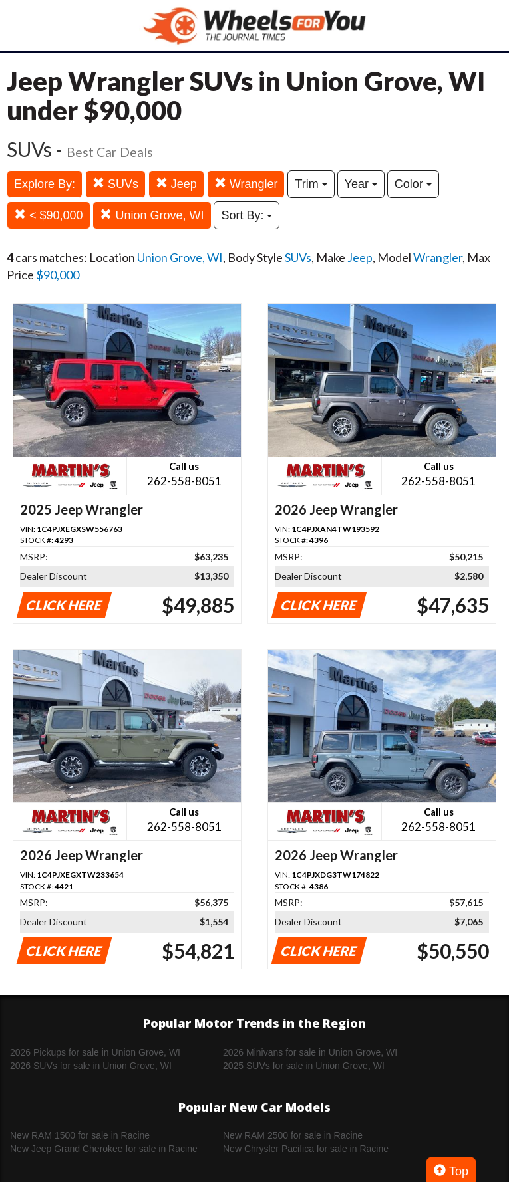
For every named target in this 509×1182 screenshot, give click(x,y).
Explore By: (44, 184)
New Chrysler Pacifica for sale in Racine (306, 1148)
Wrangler (246, 184)
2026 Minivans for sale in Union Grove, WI (310, 1052)
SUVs (115, 184)
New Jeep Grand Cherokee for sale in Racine (104, 1148)
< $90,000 (48, 215)
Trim (311, 184)
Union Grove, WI (152, 215)
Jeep (176, 184)
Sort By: (246, 215)
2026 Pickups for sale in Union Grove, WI (95, 1052)
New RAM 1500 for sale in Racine (80, 1135)
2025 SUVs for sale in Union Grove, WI (304, 1065)
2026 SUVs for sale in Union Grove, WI (91, 1065)
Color (413, 184)
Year (361, 184)
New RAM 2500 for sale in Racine (293, 1135)
